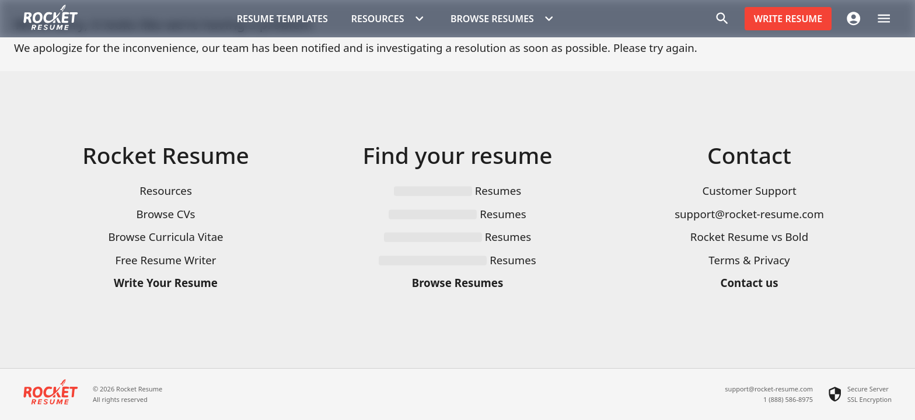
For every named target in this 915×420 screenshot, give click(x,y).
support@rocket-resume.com (749, 213)
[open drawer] (884, 18)
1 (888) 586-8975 (788, 399)
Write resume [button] (788, 18)
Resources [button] (389, 18)
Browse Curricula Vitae (165, 236)
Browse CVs (165, 213)
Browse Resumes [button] (503, 18)
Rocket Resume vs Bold (749, 236)
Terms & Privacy (749, 260)
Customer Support (749, 190)
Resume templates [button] (282, 18)
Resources (165, 190)
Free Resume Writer (166, 260)
